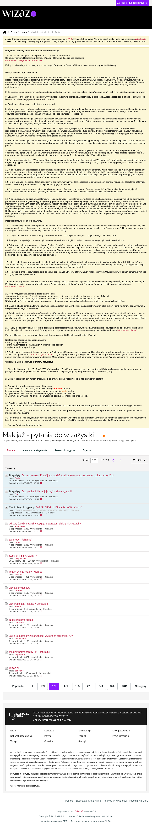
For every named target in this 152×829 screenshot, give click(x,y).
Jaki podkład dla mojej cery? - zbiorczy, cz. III (47, 491)
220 (89, 686)
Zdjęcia (86, 450)
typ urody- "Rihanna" (20, 539)
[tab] (11, 450)
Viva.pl (13, 741)
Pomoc (69, 800)
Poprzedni (18, 686)
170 (54, 686)
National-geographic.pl (21, 736)
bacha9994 (20, 638)
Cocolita (48, 741)
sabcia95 (19, 622)
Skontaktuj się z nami (88, 800)
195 (77, 686)
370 (112, 686)
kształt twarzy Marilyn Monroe (25, 571)
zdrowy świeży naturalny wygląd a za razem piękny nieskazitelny (45, 523)
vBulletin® (78, 811)
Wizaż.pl (14, 668)
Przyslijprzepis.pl (121, 736)
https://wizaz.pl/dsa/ (14, 286)
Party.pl (48, 736)
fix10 (17, 542)
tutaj (37, 786)
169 (42, 686)
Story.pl (82, 741)
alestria (18, 574)
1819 (125, 686)
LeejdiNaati (20, 558)
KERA (18, 606)
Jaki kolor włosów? (19, 587)
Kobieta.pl (49, 730)
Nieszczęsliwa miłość (21, 619)
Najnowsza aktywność (34, 450)
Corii (17, 494)
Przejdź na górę (138, 800)
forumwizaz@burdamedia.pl (42, 354)
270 (101, 686)
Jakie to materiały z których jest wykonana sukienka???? (41, 636)
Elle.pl (13, 730)
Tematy (11, 450)
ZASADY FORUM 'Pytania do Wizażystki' (59, 507)
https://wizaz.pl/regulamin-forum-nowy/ (23, 60)
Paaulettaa (20, 526)
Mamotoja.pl (84, 730)
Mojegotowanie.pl (121, 730)
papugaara (20, 654)
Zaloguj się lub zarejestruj (132, 3)
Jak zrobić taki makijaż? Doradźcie (28, 603)
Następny (140, 686)
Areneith (19, 590)
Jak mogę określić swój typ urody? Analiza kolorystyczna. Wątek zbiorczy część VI (68, 475)
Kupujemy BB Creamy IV (23, 555)
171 (66, 686)
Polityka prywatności (115, 800)
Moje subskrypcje (65, 450)
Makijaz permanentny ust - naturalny (29, 652)
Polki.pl (82, 736)
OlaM (17, 478)
